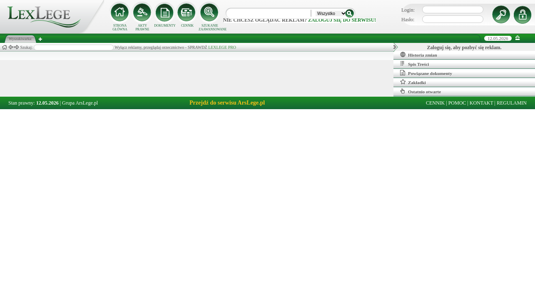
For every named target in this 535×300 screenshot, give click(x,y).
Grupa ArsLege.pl (80, 103)
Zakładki (413, 82)
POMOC (457, 103)
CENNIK (187, 26)
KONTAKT (481, 103)
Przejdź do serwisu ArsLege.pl (227, 103)
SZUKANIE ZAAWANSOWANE (210, 27)
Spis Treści (414, 64)
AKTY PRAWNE (142, 27)
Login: (408, 10)
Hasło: (407, 19)
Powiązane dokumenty (426, 73)
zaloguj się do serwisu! (342, 20)
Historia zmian (418, 55)
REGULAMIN (512, 103)
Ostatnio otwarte (420, 91)
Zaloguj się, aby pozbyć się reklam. (464, 47)
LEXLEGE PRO (222, 47)
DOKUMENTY (165, 26)
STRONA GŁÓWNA (119, 27)
